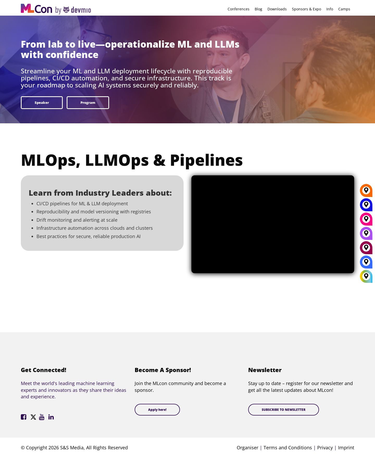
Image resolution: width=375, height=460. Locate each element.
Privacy (325, 447)
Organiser (247, 447)
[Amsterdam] (366, 249)
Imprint (346, 447)
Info (329, 9)
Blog (258, 9)
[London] (366, 264)
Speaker (42, 102)
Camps (344, 9)
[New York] (366, 206)
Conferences (238, 9)
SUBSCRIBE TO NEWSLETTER (283, 409)
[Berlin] (366, 192)
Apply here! (157, 409)
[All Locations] (366, 276)
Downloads (277, 9)
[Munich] (366, 221)
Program (87, 102)
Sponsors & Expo (306, 9)
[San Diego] (366, 235)
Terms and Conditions (288, 447)
